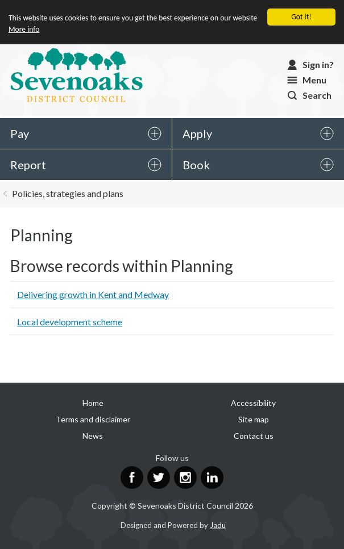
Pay (19, 133)
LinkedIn (212, 477)
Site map (253, 419)
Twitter (158, 477)
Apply (197, 133)
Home (92, 403)
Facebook (132, 477)
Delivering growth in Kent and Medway (93, 294)
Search (316, 95)
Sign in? (318, 64)
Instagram (185, 477)
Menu (314, 79)
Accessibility (253, 403)
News (92, 436)
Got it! (301, 17)
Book (196, 164)
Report (28, 164)
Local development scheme (69, 321)
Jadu (218, 525)
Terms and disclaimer (93, 419)
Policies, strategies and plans (67, 193)
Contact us (253, 436)
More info (24, 29)
